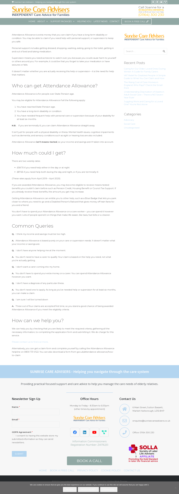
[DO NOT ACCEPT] (175, 487)
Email (15, 419)
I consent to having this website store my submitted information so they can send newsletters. (35, 439)
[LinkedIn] (157, 2)
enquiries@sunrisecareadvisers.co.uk (151, 420)
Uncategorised (131, 127)
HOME (43, 470)
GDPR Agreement (22, 432)
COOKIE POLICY (111, 470)
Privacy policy (108, 489)
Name (16, 407)
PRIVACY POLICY (87, 470)
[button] (46, 21)
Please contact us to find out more (30, 342)
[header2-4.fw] (151, 11)
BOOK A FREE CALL (62, 470)
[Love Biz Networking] (104, 432)
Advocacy (129, 120)
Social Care (129, 124)
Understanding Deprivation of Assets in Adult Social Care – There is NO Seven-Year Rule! (144, 95)
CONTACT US (132, 470)
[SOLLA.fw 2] (143, 453)
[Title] (165, 2)
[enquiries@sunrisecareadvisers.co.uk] (126, 421)
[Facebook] (153, 2)
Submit (19, 454)
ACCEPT (69, 489)
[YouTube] (161, 2)
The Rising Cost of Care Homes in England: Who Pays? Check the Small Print (143, 85)
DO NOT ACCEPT (88, 489)
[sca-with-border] (41, 11)
